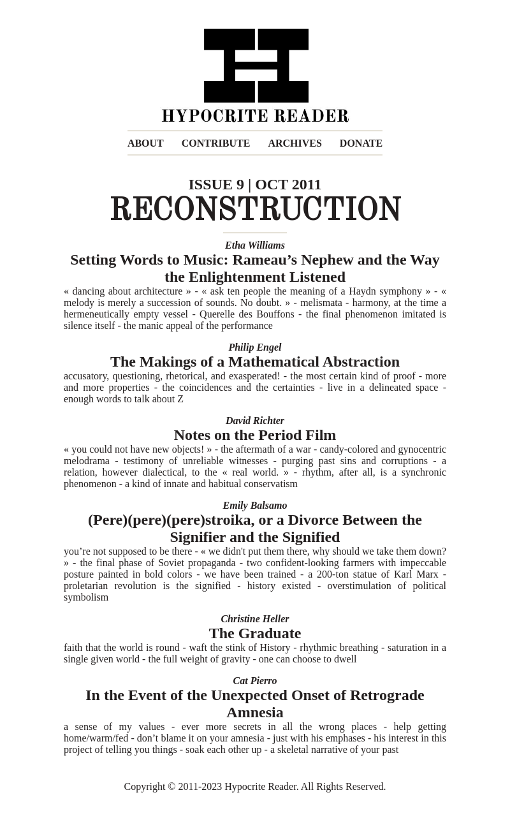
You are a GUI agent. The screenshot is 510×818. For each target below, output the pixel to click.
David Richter (255, 420)
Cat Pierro (255, 680)
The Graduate (255, 633)
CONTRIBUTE (216, 143)
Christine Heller (255, 618)
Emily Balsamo (255, 505)
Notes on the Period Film (255, 435)
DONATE (361, 143)
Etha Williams (255, 245)
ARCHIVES (294, 143)
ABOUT (145, 143)
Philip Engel (254, 347)
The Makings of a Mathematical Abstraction (255, 361)
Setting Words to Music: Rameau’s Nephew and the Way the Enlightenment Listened (255, 268)
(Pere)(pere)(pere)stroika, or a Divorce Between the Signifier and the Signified (255, 528)
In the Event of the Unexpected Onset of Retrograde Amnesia (254, 703)
